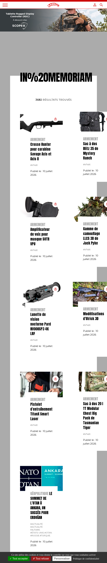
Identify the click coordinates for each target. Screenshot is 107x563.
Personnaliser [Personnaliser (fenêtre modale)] (62, 558)
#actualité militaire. (36, 528)
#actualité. (36, 524)
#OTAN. (48, 532)
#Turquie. (45, 535)
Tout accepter (19, 558)
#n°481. (34, 165)
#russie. (35, 535)
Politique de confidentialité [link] (86, 558)
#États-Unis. (37, 532)
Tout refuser (41, 558)
